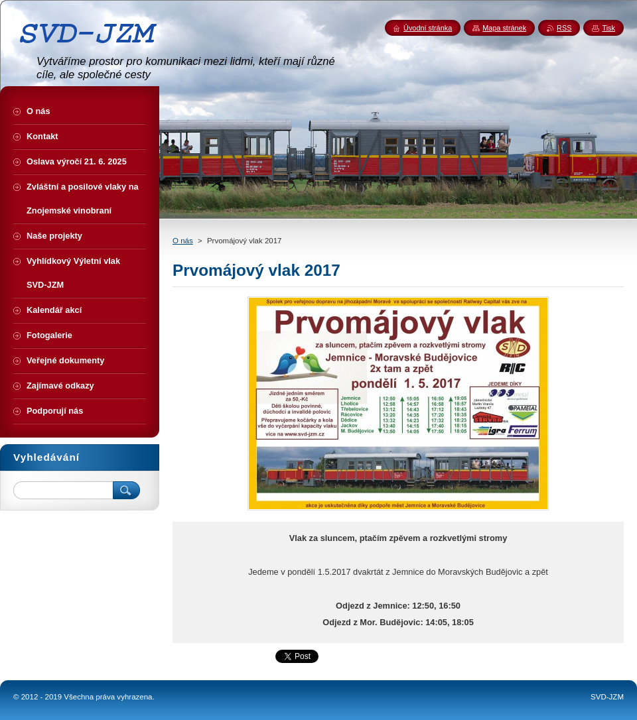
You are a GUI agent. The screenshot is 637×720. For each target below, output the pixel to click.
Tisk (608, 28)
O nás (183, 241)
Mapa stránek (504, 28)
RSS (564, 28)
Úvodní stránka (427, 28)
